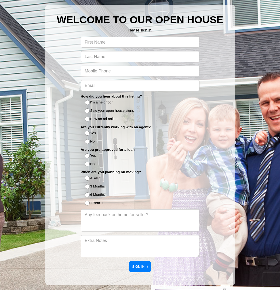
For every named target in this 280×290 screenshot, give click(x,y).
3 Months (95, 186)
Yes (90, 133)
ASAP (92, 178)
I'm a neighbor (99, 102)
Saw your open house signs (109, 111)
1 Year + (94, 203)
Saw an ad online (101, 119)
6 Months (95, 195)
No (90, 141)
